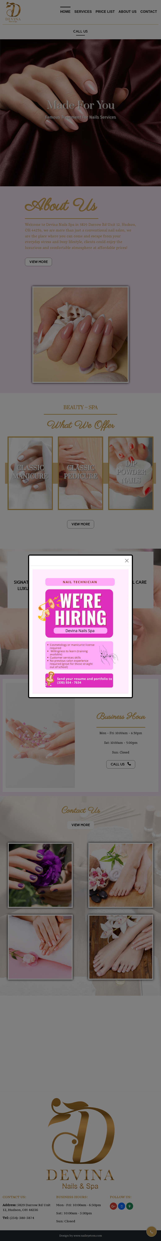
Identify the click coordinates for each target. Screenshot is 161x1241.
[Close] (126, 560)
